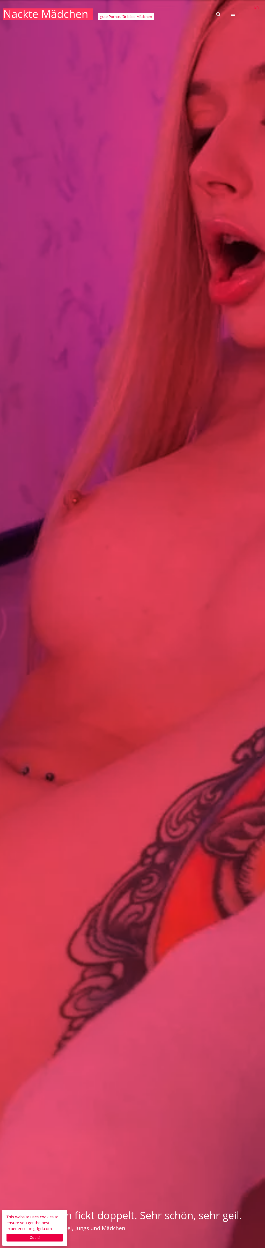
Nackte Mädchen (45, 13)
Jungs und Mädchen (100, 1228)
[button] (218, 14)
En (256, 7)
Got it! (35, 1237)
